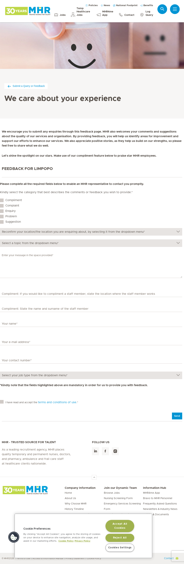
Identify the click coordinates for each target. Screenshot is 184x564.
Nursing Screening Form (118, 498)
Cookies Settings (120, 547)
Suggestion (13, 221)
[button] (14, 537)
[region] (83, 535)
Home (68, 493)
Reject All (120, 537)
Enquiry (10, 211)
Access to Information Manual (48, 558)
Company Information (80, 487)
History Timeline (74, 509)
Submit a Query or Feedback (26, 86)
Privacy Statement (75, 558)
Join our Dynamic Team (120, 487)
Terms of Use (23, 558)
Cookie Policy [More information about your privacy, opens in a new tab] (66, 541)
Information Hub (154, 487)
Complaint (12, 205)
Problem (11, 216)
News (105, 5)
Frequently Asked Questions (160, 503)
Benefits (146, 5)
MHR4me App (151, 493)
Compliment (13, 200)
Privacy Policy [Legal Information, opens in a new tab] (82, 541)
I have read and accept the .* (41, 402)
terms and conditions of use (57, 402)
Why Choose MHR (75, 503)
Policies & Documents (156, 514)
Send (177, 416)
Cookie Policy (94, 558)
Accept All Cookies (119, 526)
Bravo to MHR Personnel (157, 498)
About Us (70, 498)
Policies (92, 5)
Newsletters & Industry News (160, 509)
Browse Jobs (112, 493)
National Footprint (125, 5)
